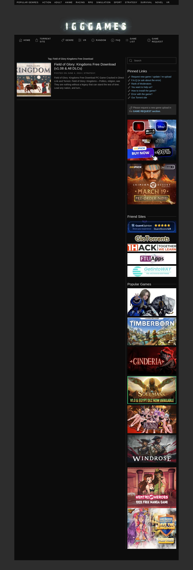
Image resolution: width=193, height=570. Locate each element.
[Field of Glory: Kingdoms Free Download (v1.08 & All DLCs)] (34, 79)
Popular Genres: (28, 2)
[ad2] (149, 487)
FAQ (118, 40)
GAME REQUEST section (146, 111)
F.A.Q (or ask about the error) (146, 80)
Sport (118, 2)
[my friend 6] (151, 258)
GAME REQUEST (157, 40)
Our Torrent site (139, 97)
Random (101, 40)
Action (46, 2)
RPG (90, 2)
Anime (69, 2)
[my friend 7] (151, 271)
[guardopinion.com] (151, 226)
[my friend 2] (151, 238)
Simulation (103, 2)
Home (27, 40)
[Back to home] (96, 19)
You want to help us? (141, 87)
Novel (159, 2)
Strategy (131, 2)
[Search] (151, 60)
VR (168, 2)
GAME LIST (133, 40)
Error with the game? (141, 94)
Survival (146, 2)
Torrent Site (45, 40)
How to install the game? (143, 90)
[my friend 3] (151, 247)
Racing (80, 2)
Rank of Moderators (141, 83)
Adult (58, 2)
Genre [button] (70, 40)
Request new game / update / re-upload (151, 76)
